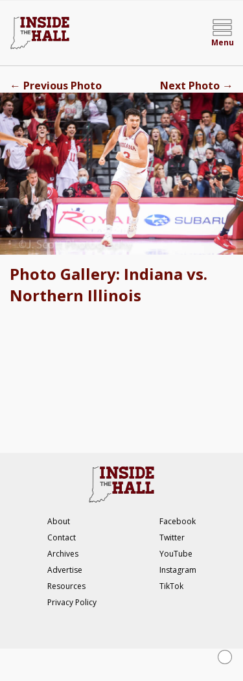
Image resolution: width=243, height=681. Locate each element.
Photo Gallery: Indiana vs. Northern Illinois (108, 284)
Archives (62, 553)
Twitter (172, 537)
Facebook (177, 521)
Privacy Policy (72, 602)
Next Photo (196, 85)
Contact (61, 537)
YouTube (175, 553)
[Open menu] (222, 33)
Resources (66, 586)
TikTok (171, 586)
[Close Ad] (224, 657)
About (58, 521)
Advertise (64, 569)
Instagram (177, 569)
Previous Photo (56, 85)
